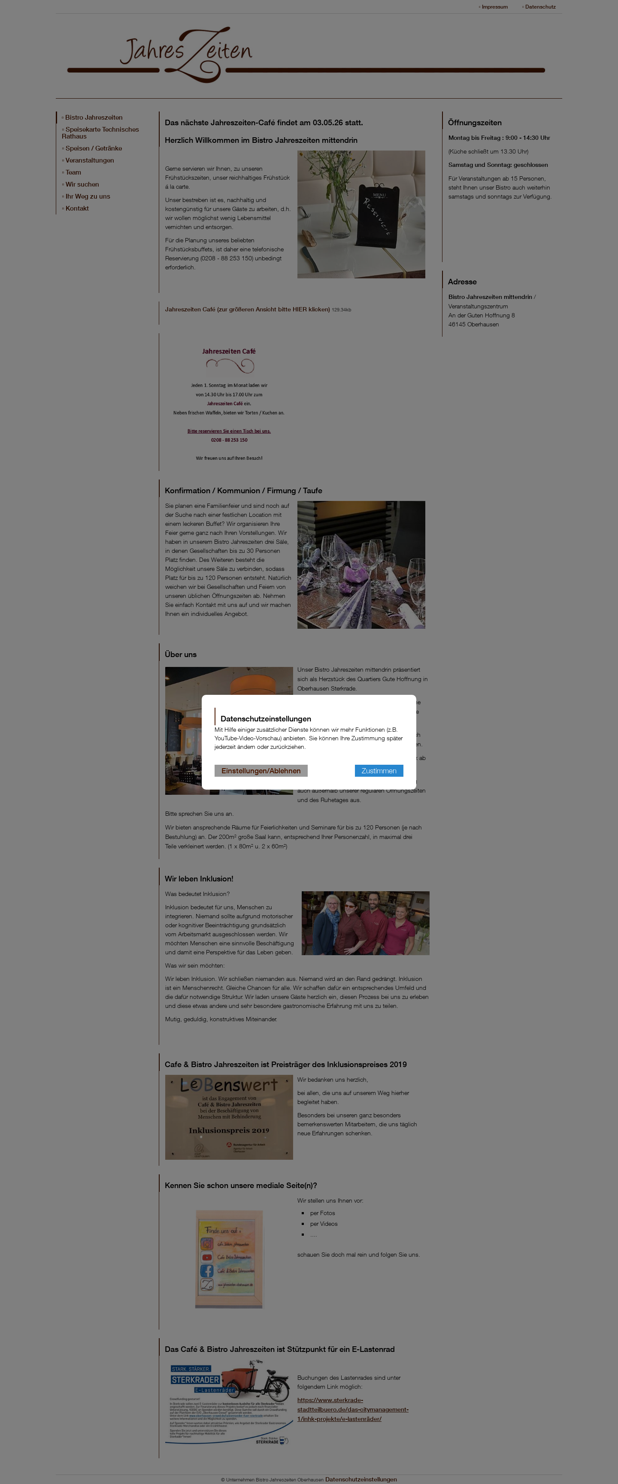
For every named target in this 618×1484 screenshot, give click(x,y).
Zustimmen (379, 770)
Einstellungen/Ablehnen (261, 770)
